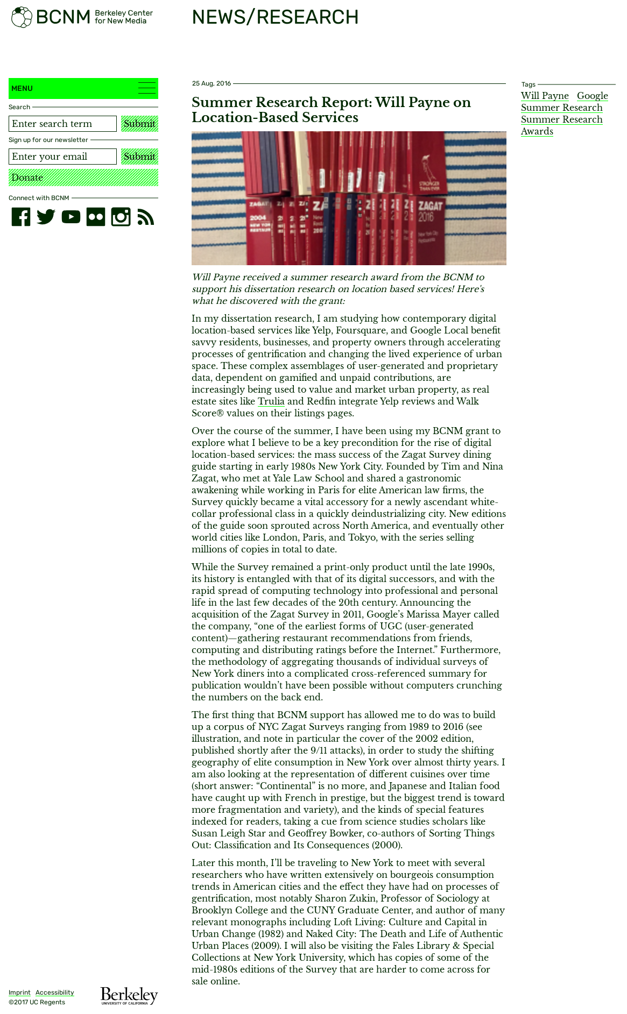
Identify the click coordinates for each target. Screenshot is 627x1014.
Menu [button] (83, 88)
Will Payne (545, 95)
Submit (140, 123)
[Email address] (63, 156)
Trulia (271, 401)
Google (592, 95)
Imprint (20, 992)
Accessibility (55, 992)
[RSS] (145, 216)
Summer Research (562, 107)
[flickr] (95, 216)
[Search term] (63, 124)
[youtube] (71, 216)
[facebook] (21, 216)
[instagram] (120, 216)
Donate (27, 177)
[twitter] (45, 216)
